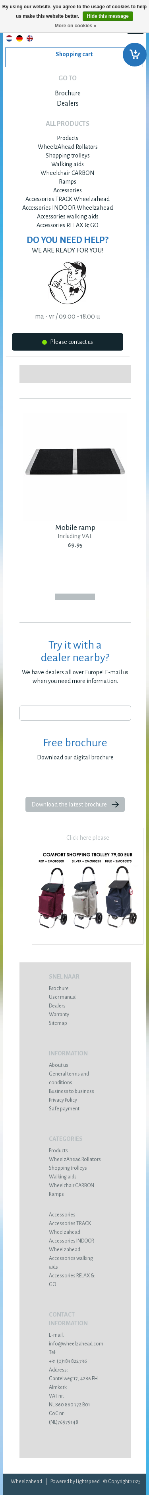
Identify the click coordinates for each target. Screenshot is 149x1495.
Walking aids (67, 164)
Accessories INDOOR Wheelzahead (67, 208)
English (30, 38)
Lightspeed (88, 1481)
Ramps (67, 181)
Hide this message (108, 16)
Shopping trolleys (68, 155)
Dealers (68, 103)
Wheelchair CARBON (68, 173)
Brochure (68, 93)
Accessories (67, 190)
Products (67, 138)
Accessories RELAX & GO (68, 225)
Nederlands (9, 38)
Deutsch (19, 38)
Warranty (59, 1014)
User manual (63, 997)
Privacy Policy (63, 1100)
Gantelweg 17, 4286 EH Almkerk (75, 1378)
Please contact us (67, 343)
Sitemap (58, 1023)
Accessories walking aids (68, 216)
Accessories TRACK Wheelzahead (67, 199)
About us (58, 1065)
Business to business (71, 1091)
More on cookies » (76, 25)
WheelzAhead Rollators (68, 147)
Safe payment (64, 1109)
